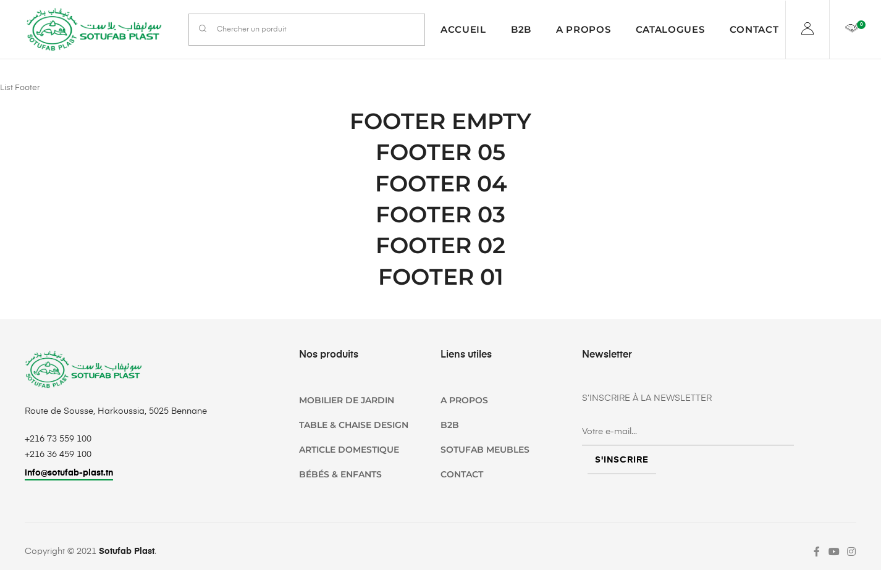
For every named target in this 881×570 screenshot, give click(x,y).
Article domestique (349, 449)
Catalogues (670, 29)
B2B (521, 29)
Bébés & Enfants (340, 474)
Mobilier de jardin (346, 400)
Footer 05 (440, 152)
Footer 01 (441, 276)
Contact (754, 29)
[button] (69, 474)
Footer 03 (440, 214)
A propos (583, 29)
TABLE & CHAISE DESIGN (353, 424)
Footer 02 (440, 245)
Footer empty (440, 121)
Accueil (463, 29)
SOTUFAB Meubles (484, 449)
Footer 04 (441, 183)
